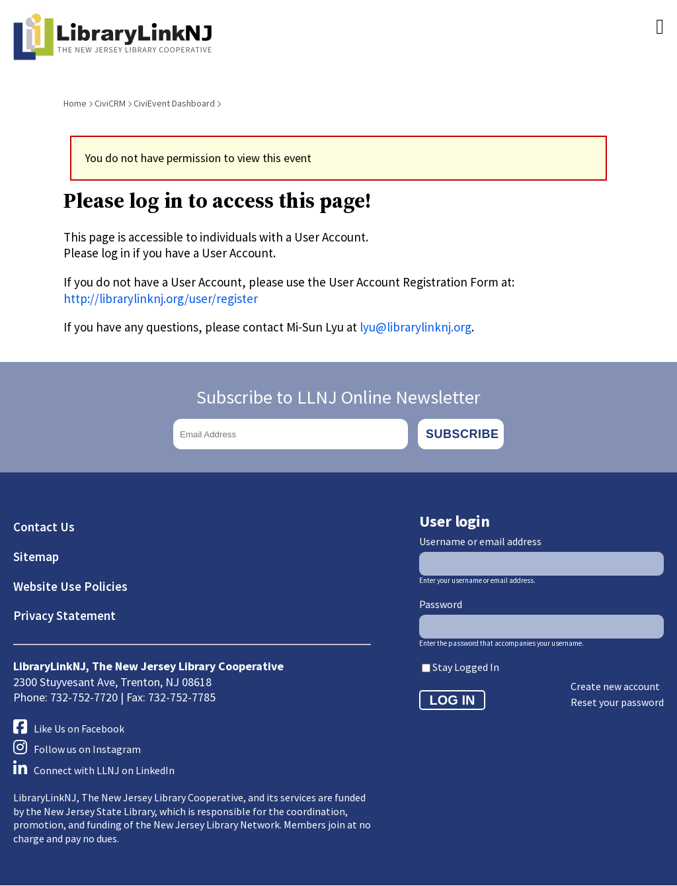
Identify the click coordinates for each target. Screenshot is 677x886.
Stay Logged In (465, 667)
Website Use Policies (70, 586)
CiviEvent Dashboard (174, 103)
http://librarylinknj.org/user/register (160, 298)
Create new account (615, 686)
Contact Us (44, 527)
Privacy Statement (64, 615)
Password (440, 604)
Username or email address (480, 541)
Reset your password (617, 702)
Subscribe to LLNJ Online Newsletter (338, 397)
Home (75, 103)
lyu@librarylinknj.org (415, 327)
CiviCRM (110, 103)
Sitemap (36, 556)
